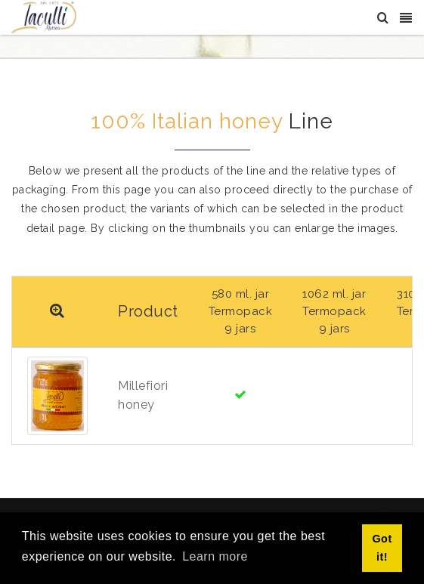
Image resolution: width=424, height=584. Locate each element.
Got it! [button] (382, 548)
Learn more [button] (215, 556)
